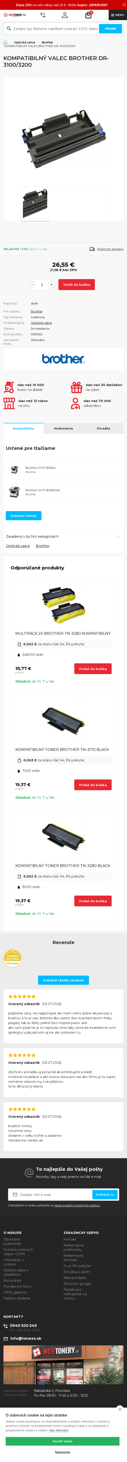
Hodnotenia (63, 428)
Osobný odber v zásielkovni (16, 1272)
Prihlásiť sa (105, 1194)
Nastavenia (62, 1452)
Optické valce (24, 42)
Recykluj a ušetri (77, 1272)
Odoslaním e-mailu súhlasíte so (54, 1205)
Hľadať (110, 29)
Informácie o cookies (13, 1262)
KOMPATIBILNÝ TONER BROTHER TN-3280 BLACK (62, 866)
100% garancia (15, 1292)
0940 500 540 (23, 1325)
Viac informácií (59, 1430)
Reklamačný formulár (73, 1258)
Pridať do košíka (93, 669)
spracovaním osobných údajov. (77, 1205)
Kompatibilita (23, 428)
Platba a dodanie (16, 1298)
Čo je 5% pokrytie (77, 1266)
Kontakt (70, 1239)
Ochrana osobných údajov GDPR (18, 1252)
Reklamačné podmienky (74, 1247)
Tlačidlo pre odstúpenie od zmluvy (75, 1294)
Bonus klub (12, 1280)
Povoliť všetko (62, 1441)
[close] (120, 1409)
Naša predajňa (75, 1278)
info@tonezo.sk (25, 1338)
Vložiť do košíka (76, 284)
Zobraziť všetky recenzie (63, 980)
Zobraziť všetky (24, 516)
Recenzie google (77, 1284)
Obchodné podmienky (12, 1241)
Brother (47, 42)
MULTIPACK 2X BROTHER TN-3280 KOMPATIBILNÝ (62, 633)
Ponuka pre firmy (17, 1286)
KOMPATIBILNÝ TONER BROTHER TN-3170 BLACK (62, 749)
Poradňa (103, 428)
